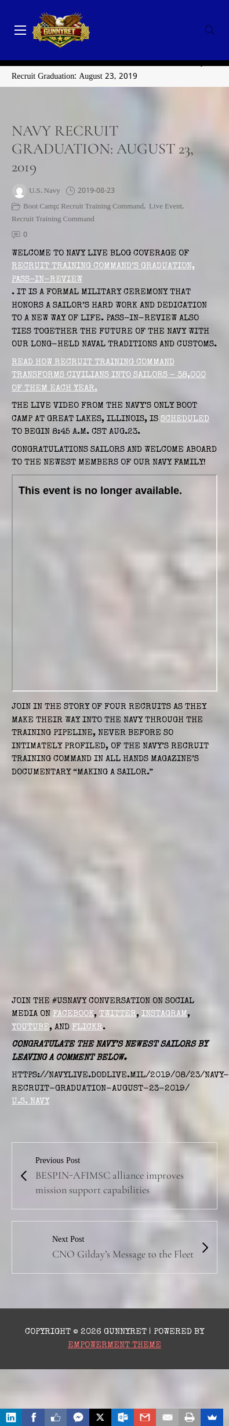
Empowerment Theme (114, 1345)
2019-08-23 (96, 191)
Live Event (165, 206)
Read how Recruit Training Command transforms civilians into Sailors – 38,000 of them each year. (109, 375)
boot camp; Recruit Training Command (83, 206)
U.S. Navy (30, 1101)
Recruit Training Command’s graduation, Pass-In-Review (103, 273)
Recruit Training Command (53, 219)
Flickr (87, 1027)
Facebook (73, 1014)
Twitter (117, 1014)
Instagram (164, 1014)
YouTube (30, 1027)
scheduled (185, 419)
